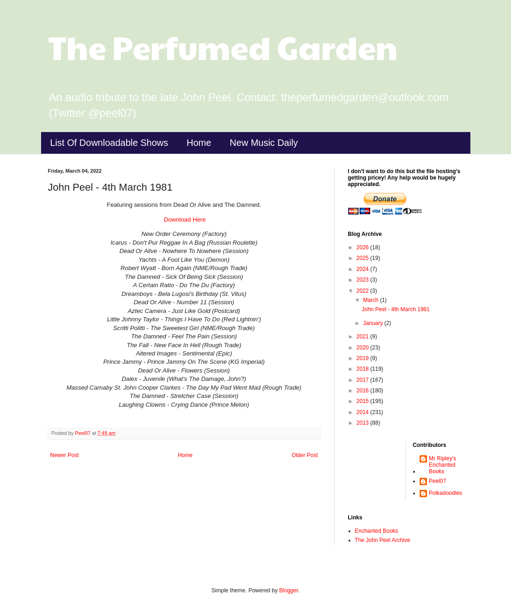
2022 (363, 291)
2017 (363, 380)
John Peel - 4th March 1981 (395, 309)
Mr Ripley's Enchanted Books (442, 465)
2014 (363, 412)
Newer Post (64, 455)
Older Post (305, 455)
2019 (363, 358)
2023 (363, 280)
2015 (363, 401)
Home (198, 143)
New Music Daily (264, 143)
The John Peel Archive (382, 540)
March (371, 300)
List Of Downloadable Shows (109, 143)
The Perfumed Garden (222, 46)
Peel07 (437, 481)
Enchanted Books (376, 531)
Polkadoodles (445, 493)
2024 (363, 269)
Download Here (184, 219)
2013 (363, 423)
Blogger (288, 590)
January (373, 323)
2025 (363, 258)
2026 (363, 247)
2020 (363, 347)
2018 (363, 369)
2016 (363, 390)
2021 (363, 336)
